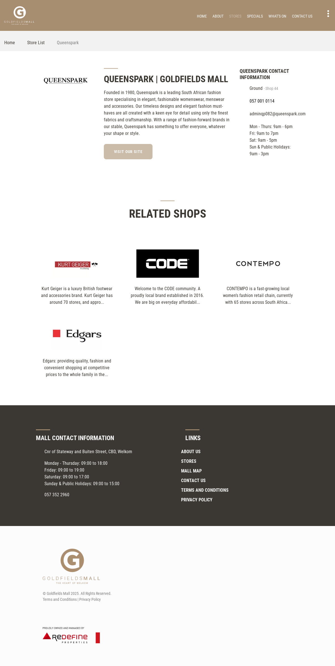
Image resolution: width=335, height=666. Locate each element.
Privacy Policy (196, 499)
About (218, 16)
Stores (235, 16)
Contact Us (302, 16)
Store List (36, 42)
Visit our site (128, 151)
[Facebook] (217, 150)
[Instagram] (227, 150)
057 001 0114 (262, 101)
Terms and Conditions (205, 490)
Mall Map (191, 471)
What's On (277, 16)
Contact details (325, 13)
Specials (255, 16)
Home (202, 16)
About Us (191, 451)
